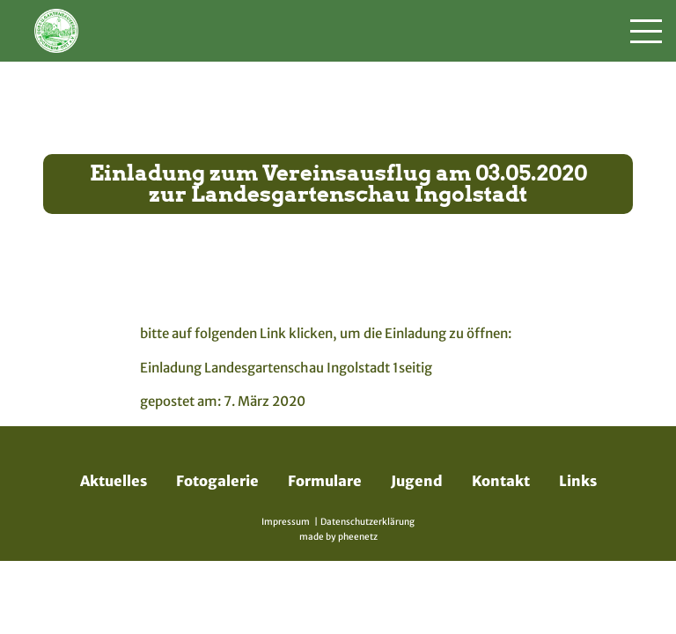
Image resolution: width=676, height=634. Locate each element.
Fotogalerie (217, 481)
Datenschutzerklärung (367, 521)
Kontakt (501, 481)
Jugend (417, 481)
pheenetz (358, 536)
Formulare (325, 481)
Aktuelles (113, 481)
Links (578, 481)
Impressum (285, 521)
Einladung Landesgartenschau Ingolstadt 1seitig (286, 367)
